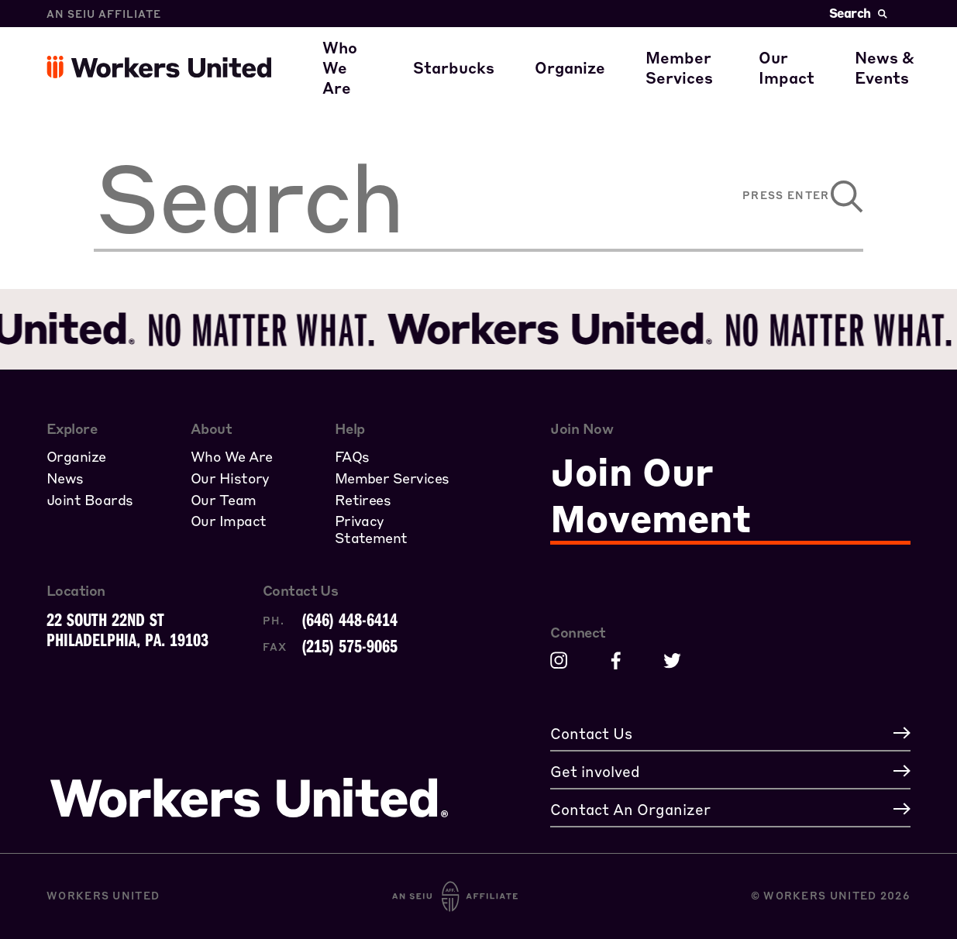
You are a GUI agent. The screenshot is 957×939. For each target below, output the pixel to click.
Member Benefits (727, 38)
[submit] (840, 197)
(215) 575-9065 (349, 645)
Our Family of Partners (426, 83)
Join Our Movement (650, 494)
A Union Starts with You (642, 38)
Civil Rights (818, 38)
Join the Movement (623, 83)
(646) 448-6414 (349, 619)
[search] (378, 197)
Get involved (821, 83)
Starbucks (468, 83)
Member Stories (722, 83)
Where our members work (436, 38)
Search (858, 13)
